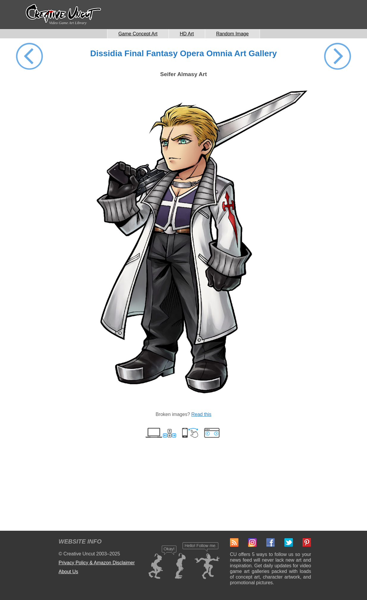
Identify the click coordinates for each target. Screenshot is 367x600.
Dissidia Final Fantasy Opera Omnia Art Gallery (183, 53)
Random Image (232, 33)
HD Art (187, 33)
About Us (68, 571)
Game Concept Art (138, 33)
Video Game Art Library (68, 23)
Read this (201, 414)
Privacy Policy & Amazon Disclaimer (97, 562)
